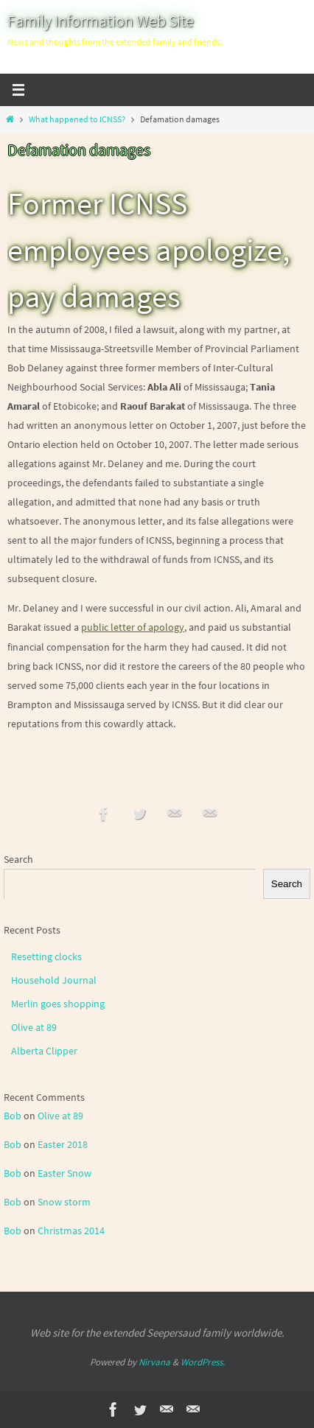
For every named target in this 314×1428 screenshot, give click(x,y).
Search (18, 859)
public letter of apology (132, 627)
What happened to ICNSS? (77, 119)
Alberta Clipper (44, 1050)
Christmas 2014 (71, 1230)
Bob (12, 1115)
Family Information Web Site (100, 20)
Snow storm (64, 1201)
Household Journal (54, 980)
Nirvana (154, 1362)
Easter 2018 (63, 1144)
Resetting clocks (46, 956)
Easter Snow (64, 1173)
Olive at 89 (34, 1027)
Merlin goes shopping (58, 1003)
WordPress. (203, 1362)
